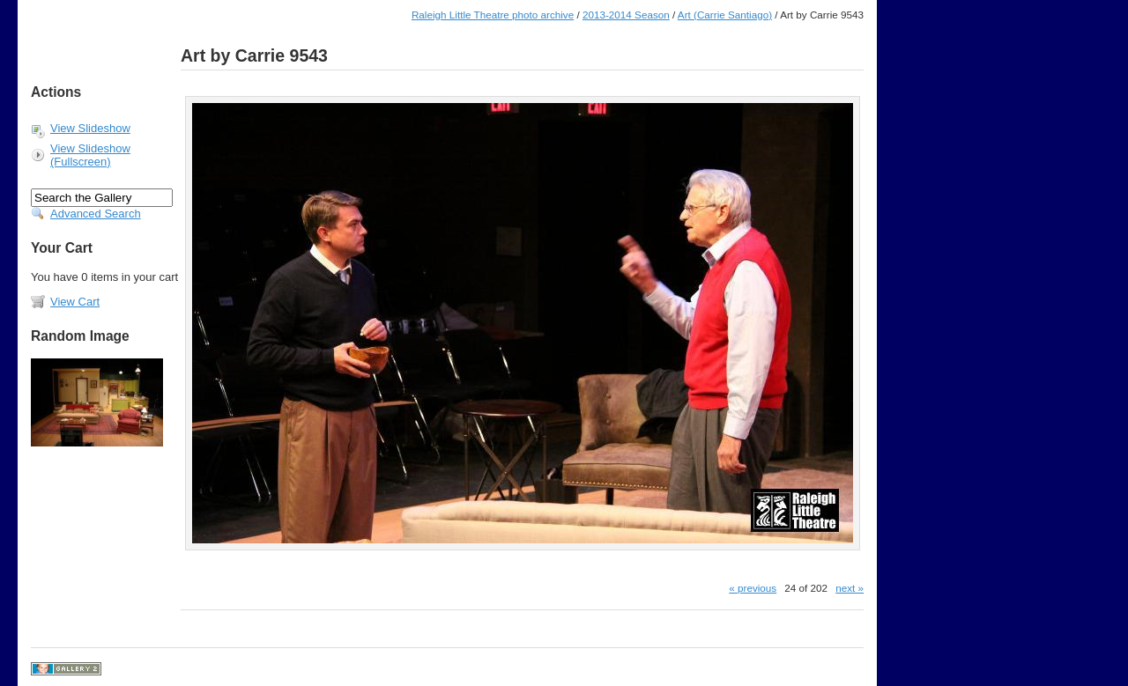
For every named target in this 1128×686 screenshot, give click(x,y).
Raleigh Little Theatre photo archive (493, 14)
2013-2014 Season (626, 14)
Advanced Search (95, 213)
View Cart (75, 301)
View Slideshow (90, 128)
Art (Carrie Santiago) (725, 14)
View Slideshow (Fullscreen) (90, 155)
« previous (752, 588)
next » (849, 588)
